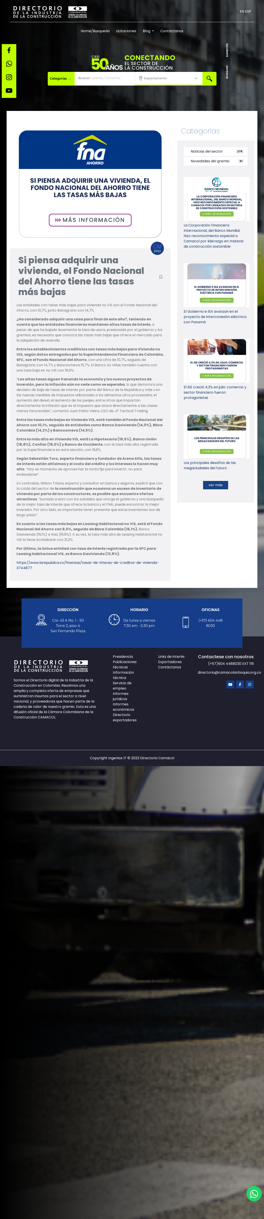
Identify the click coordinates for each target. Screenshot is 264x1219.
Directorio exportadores (125, 717)
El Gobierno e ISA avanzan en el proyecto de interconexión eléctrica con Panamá (215, 317)
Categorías (60, 78)
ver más (216, 485)
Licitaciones (126, 31)
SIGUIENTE (227, 50)
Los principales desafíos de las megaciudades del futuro (210, 465)
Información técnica (123, 675)
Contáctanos (171, 31)
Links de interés (171, 656)
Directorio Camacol (157, 758)
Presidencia (123, 656)
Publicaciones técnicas (125, 664)
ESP (248, 11)
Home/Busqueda (95, 31)
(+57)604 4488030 (225, 663)
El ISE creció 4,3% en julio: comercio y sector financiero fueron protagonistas (215, 392)
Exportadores (170, 661)
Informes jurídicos (120, 696)
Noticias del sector (205, 151)
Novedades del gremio (208, 161)
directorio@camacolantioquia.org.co (229, 672)
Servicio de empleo (122, 686)
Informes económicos (123, 707)
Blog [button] (147, 31)
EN (242, 11)
